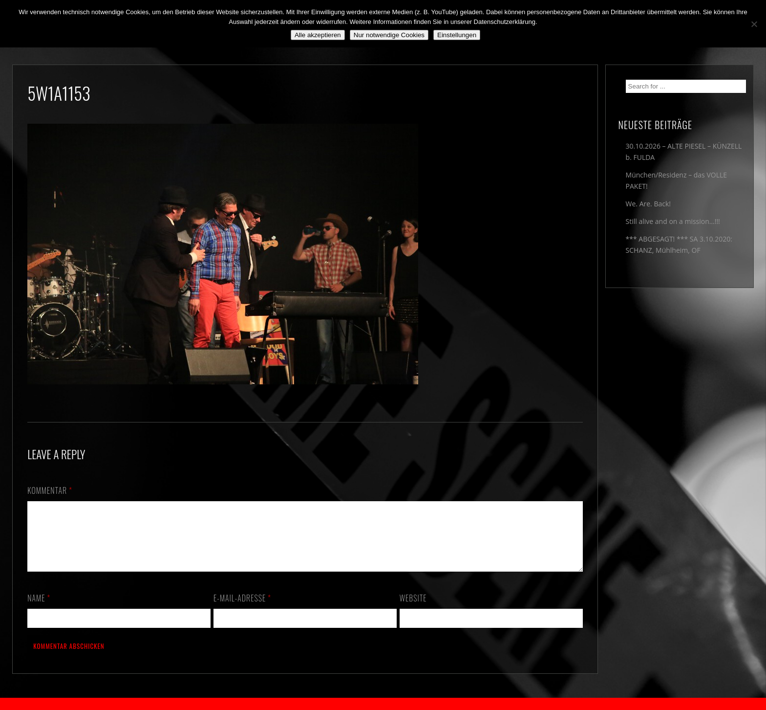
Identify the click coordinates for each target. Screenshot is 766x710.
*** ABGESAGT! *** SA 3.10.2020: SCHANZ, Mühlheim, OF (679, 244)
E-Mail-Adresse (242, 610)
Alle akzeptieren (318, 35)
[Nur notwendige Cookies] (754, 24)
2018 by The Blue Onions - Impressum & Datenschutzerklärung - (383, 704)
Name (38, 610)
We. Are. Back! (648, 203)
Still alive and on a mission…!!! (673, 221)
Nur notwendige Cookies (389, 35)
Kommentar (49, 490)
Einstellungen (456, 35)
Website (413, 610)
